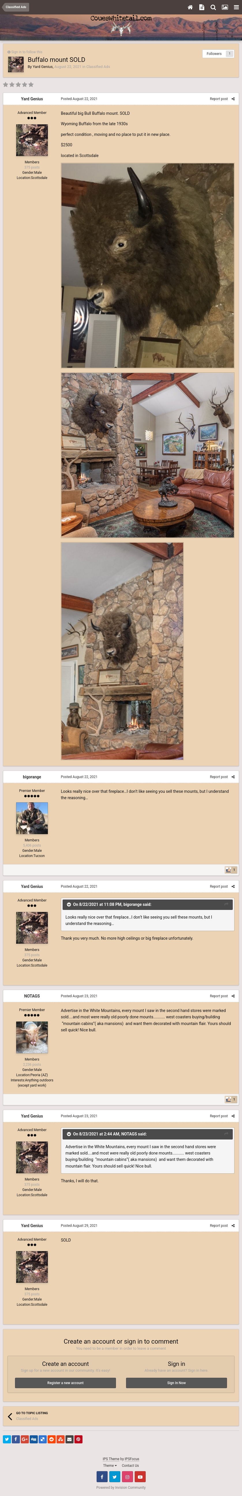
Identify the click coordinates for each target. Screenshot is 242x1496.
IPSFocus (132, 1459)
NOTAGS (32, 996)
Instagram (127, 1476)
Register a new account (65, 1383)
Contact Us (130, 1466)
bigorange (32, 777)
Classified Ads (98, 66)
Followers (214, 54)
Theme (110, 1466)
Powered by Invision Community (121, 1488)
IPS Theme (111, 1459)
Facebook (102, 1476)
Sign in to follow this (26, 52)
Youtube (140, 1476)
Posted (79, 99)
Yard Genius (42, 66)
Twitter (114, 1476)
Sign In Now (176, 1383)
